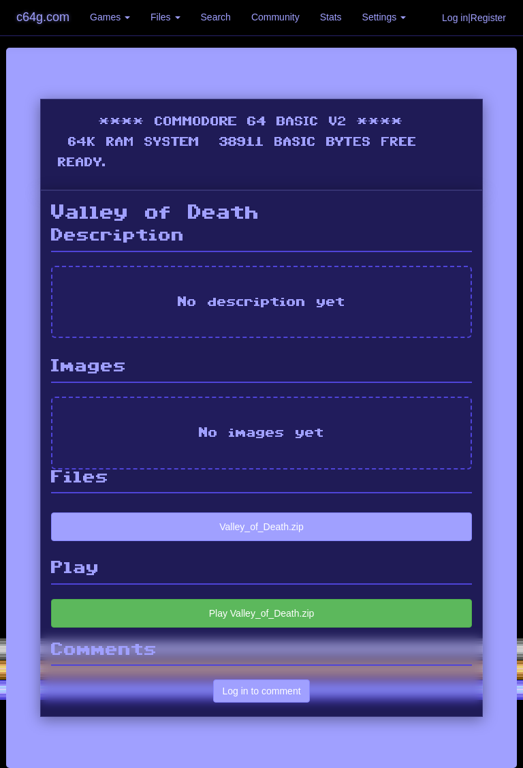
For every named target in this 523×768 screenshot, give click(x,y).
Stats (331, 17)
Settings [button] (384, 17)
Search (216, 17)
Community (275, 17)
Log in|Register (474, 17)
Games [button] (110, 17)
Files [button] (165, 17)
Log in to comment (261, 691)
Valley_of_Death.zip (261, 526)
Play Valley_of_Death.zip (262, 613)
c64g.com (42, 17)
